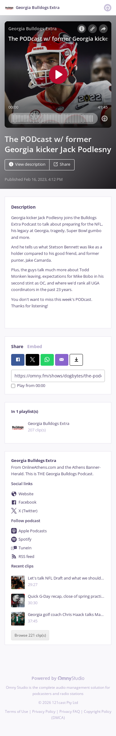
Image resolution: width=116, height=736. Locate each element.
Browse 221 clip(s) (30, 635)
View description (27, 164)
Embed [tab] (34, 346)
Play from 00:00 (28, 386)
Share (62, 164)
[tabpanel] (58, 266)
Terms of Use (16, 711)
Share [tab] (17, 346)
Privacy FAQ (69, 711)
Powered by (58, 678)
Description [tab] (23, 207)
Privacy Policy (43, 711)
